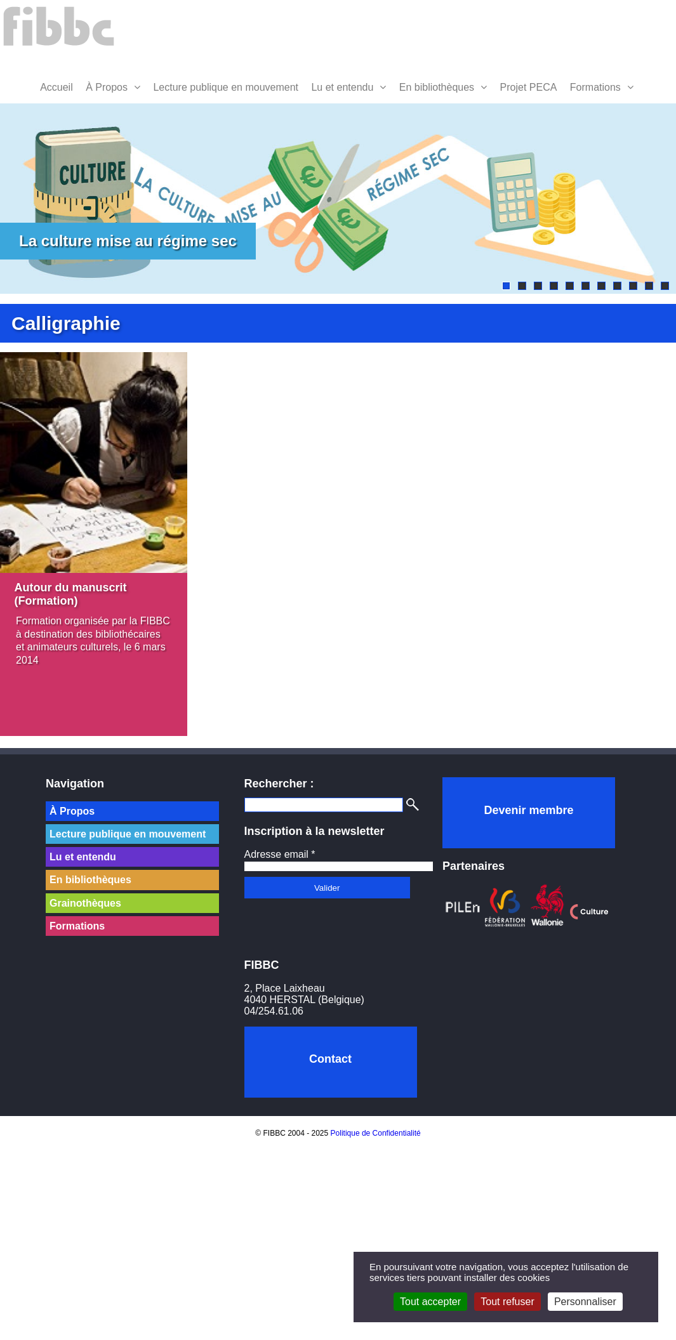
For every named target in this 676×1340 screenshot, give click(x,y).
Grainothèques (85, 903)
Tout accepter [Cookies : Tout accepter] (430, 1301)
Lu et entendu (342, 87)
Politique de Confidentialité (376, 1133)
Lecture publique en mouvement (225, 87)
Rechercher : (279, 783)
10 (649, 286)
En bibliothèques (436, 87)
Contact (330, 1059)
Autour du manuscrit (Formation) (71, 597)
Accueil (56, 87)
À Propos (107, 87)
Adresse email (279, 854)
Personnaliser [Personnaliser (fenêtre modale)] (585, 1301)
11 (665, 286)
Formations (595, 87)
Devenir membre (528, 810)
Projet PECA (528, 87)
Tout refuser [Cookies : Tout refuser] (507, 1301)
